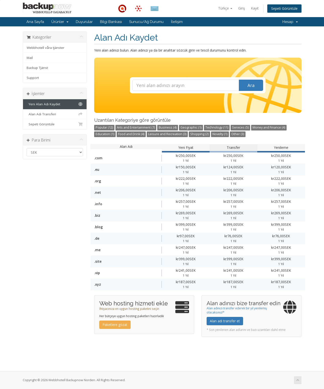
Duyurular (84, 22)
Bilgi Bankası (111, 22)
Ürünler (59, 22)
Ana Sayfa (35, 22)
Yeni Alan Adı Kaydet (55, 104)
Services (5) (240, 127)
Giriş (241, 8)
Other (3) (237, 134)
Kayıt (255, 8)
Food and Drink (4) (131, 134)
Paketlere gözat (114, 324)
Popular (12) (104, 127)
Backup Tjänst (37, 67)
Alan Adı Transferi (55, 114)
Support (33, 78)
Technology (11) (216, 127)
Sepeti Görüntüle (284, 8)
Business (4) (168, 127)
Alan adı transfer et (225, 321)
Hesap (290, 22)
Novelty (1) (219, 134)
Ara (251, 85)
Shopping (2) (199, 134)
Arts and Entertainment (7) (136, 127)
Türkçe (225, 8)
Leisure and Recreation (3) (167, 134)
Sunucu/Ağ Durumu (146, 22)
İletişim (177, 22)
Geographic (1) (190, 127)
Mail (30, 57)
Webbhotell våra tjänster (45, 47)
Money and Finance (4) (269, 127)
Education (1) (105, 134)
